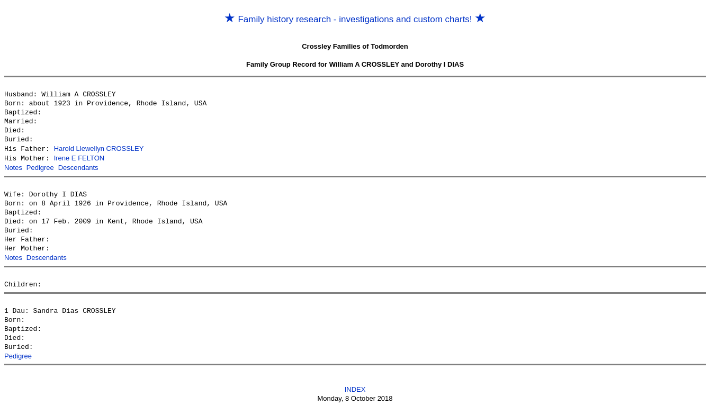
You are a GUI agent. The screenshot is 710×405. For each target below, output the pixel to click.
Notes (13, 166)
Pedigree (40, 166)
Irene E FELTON (79, 157)
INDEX (355, 387)
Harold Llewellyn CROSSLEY (99, 148)
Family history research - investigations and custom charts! (355, 19)
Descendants (78, 166)
